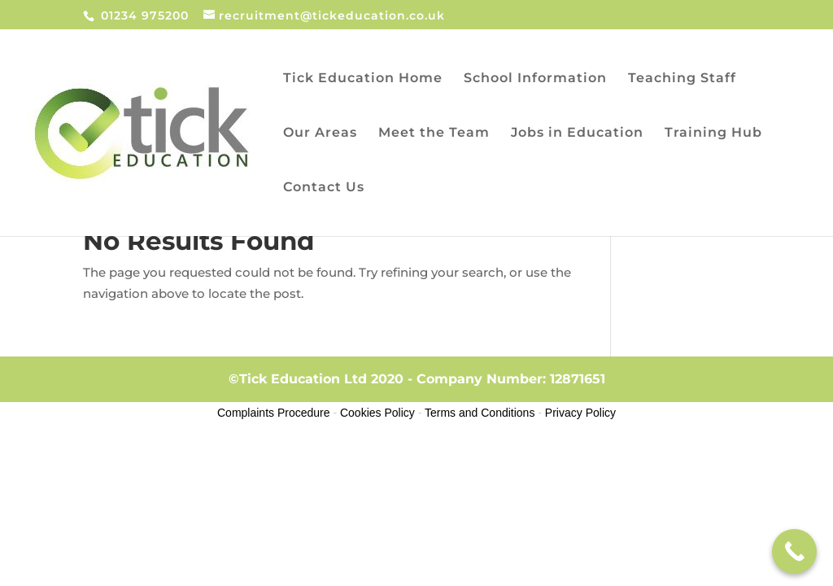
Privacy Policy (580, 412)
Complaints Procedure (273, 412)
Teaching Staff (682, 78)
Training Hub (713, 133)
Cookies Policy (377, 412)
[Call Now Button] (794, 551)
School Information (535, 78)
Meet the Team (434, 133)
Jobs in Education (577, 133)
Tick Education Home (363, 78)
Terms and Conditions (479, 412)
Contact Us (323, 188)
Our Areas (320, 133)
